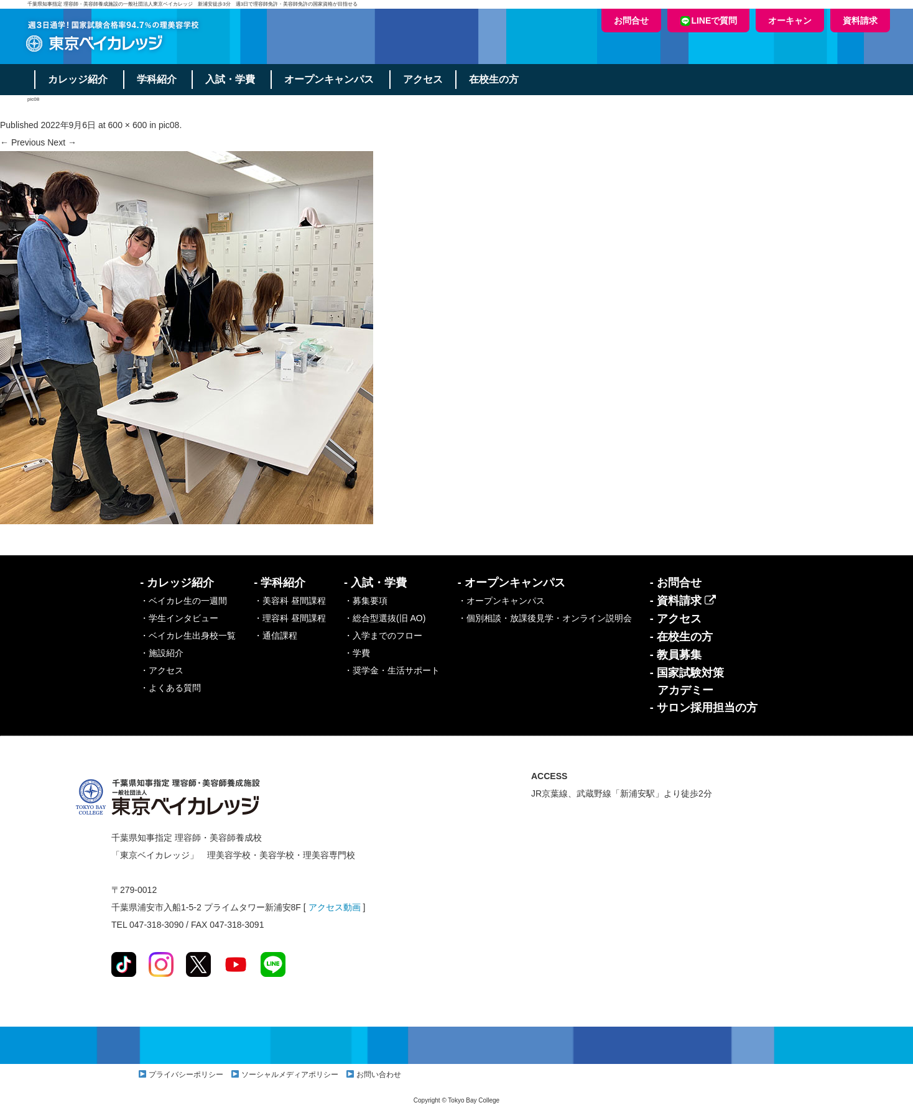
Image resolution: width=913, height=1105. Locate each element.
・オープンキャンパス (501, 601)
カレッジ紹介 (78, 79)
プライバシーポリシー (186, 1074)
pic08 (169, 125)
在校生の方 (494, 79)
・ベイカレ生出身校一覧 (188, 635)
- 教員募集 (676, 655)
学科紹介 (157, 79)
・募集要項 (365, 601)
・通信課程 (275, 635)
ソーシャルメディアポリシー (289, 1074)
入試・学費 (231, 79)
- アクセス (676, 619)
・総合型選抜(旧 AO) (384, 618)
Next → (61, 142)
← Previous (22, 142)
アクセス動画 (334, 907)
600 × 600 (127, 125)
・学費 (357, 653)
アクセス (423, 79)
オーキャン (790, 20)
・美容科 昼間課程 (290, 601)
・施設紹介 (161, 653)
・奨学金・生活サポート (392, 670)
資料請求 (860, 20)
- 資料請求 (683, 600)
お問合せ (631, 20)
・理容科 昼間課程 (290, 618)
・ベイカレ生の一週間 (183, 601)
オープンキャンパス (329, 79)
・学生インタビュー (179, 618)
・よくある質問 (170, 688)
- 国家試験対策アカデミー (687, 681)
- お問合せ (676, 582)
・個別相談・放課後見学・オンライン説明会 (545, 618)
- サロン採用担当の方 (704, 707)
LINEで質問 (708, 21)
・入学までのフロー (383, 635)
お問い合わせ (378, 1074)
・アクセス (161, 670)
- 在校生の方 (681, 637)
